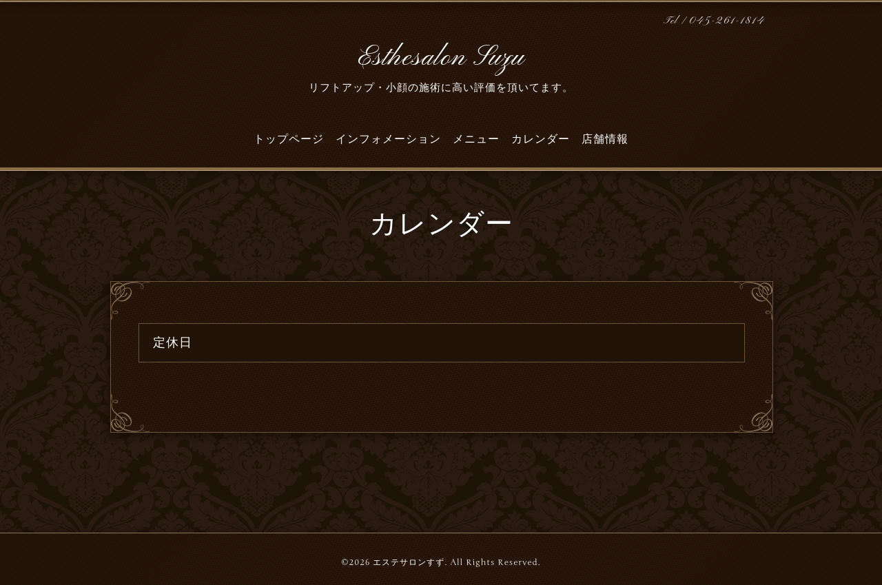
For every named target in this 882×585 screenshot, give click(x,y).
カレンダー (540, 139)
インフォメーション (388, 139)
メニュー (476, 139)
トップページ (289, 139)
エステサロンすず (408, 562)
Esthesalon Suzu (441, 58)
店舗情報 (605, 139)
